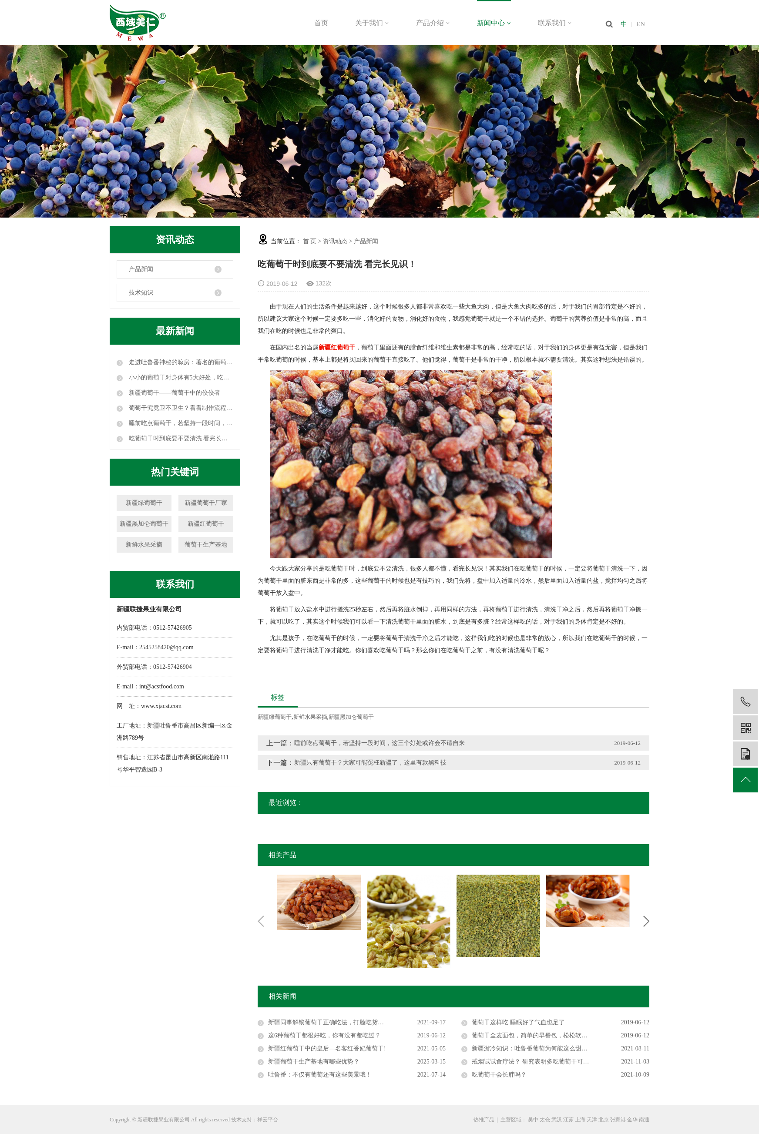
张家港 (618, 1120)
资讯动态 (335, 241)
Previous (261, 921)
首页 (321, 23)
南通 (644, 1120)
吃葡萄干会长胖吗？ (499, 1074)
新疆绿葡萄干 (144, 503)
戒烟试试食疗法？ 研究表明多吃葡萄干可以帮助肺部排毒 (549, 1061)
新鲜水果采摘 (144, 544)
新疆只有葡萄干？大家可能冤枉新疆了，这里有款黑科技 (370, 762)
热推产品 (484, 1120)
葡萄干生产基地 (206, 544)
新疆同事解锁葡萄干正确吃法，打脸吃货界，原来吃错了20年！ (353, 1022)
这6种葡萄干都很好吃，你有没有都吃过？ (324, 1035)
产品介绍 (433, 23)
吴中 (533, 1120)
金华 (632, 1120)
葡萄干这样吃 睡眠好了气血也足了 (518, 1022)
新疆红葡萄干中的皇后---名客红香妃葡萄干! (327, 1048)
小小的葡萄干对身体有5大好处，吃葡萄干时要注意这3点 (180, 377)
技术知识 (141, 292)
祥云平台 (267, 1120)
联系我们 (555, 23)
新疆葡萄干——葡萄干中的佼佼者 (173, 392)
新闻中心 (494, 23)
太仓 (545, 1120)
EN (640, 23)
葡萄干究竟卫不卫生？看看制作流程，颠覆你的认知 (180, 408)
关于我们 (372, 23)
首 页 (310, 241)
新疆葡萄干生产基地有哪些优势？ (313, 1061)
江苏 (568, 1120)
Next (646, 921)
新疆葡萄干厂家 (206, 503)
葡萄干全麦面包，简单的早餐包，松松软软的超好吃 (542, 1035)
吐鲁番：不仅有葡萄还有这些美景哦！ (320, 1074)
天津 (592, 1120)
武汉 (556, 1120)
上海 (580, 1120)
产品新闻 (141, 269)
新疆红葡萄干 (206, 523)
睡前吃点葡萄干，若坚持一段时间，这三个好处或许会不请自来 (180, 423)
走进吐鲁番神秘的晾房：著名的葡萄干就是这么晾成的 (180, 362)
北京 (603, 1120)
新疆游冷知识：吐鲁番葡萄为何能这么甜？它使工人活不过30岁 (557, 1048)
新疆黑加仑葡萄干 (144, 523)
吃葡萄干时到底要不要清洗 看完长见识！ (180, 438)
